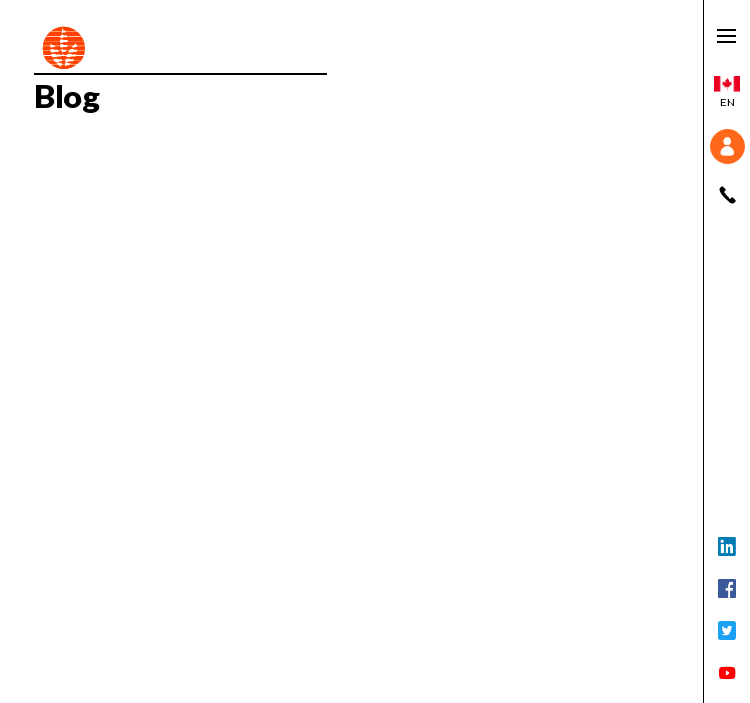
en (727, 92)
